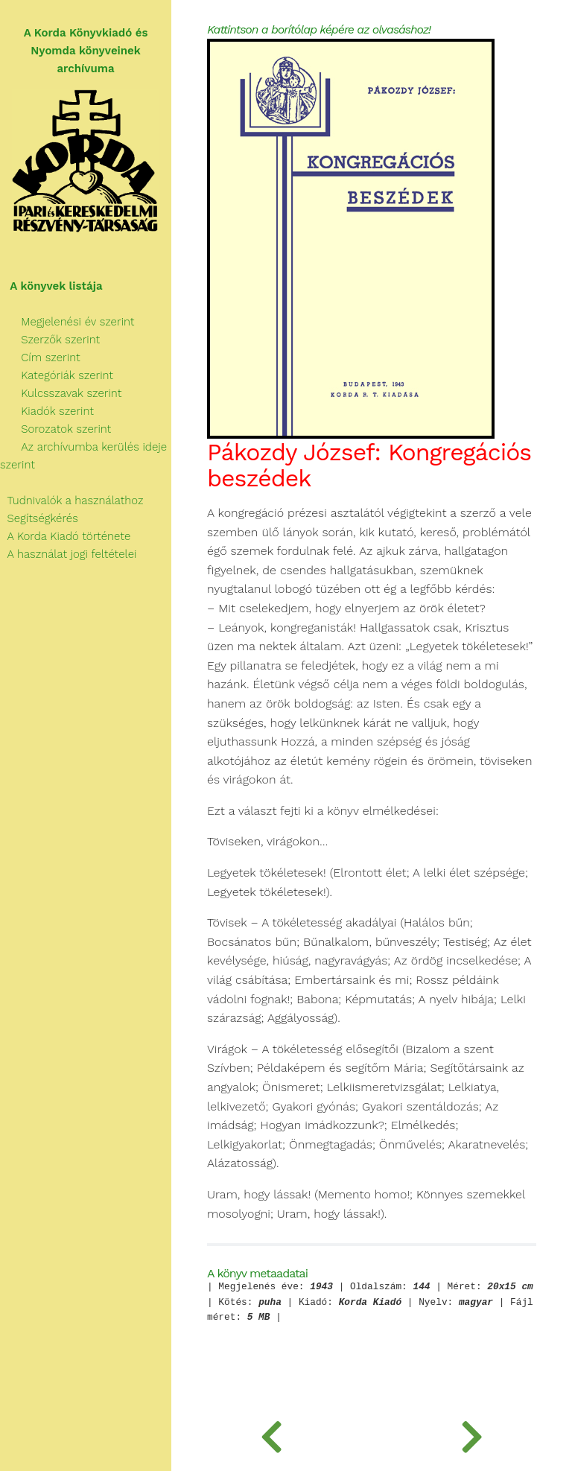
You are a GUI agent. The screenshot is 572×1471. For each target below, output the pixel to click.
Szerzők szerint (50, 339)
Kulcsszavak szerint (60, 393)
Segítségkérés (39, 518)
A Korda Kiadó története (65, 536)
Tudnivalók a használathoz (71, 500)
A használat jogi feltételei (68, 554)
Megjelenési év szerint (67, 321)
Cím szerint (40, 357)
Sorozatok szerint (55, 429)
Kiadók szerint (47, 411)
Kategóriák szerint (56, 375)
